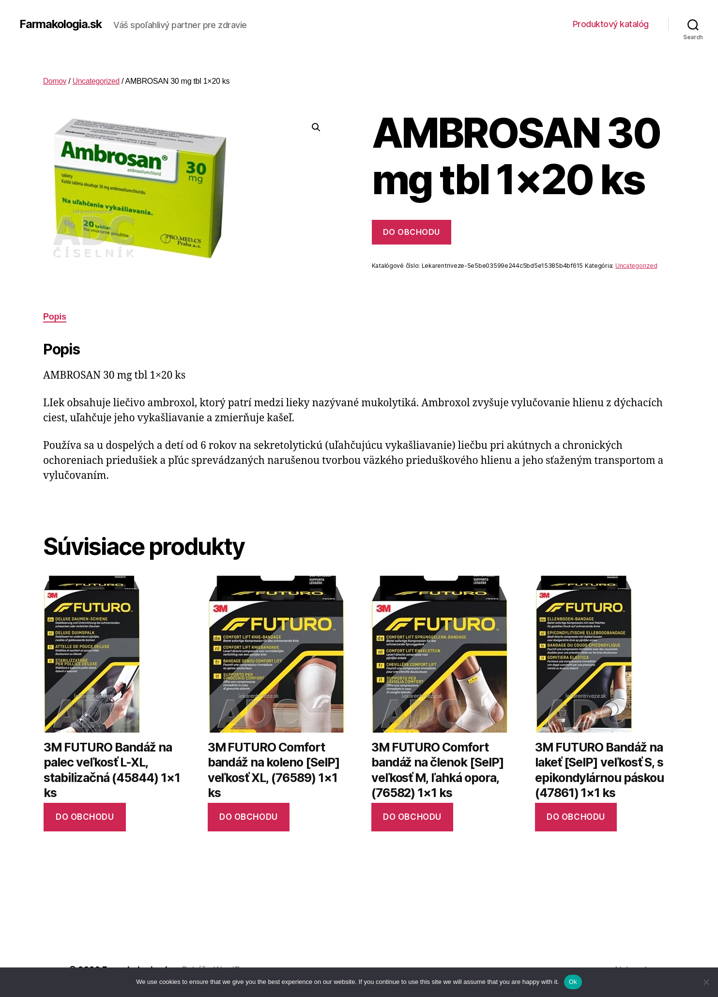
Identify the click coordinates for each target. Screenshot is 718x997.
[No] (706, 982)
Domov (55, 81)
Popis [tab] (54, 317)
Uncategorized (97, 81)
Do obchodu (411, 232)
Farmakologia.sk (62, 24)
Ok (573, 981)
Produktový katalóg (611, 24)
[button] (316, 127)
